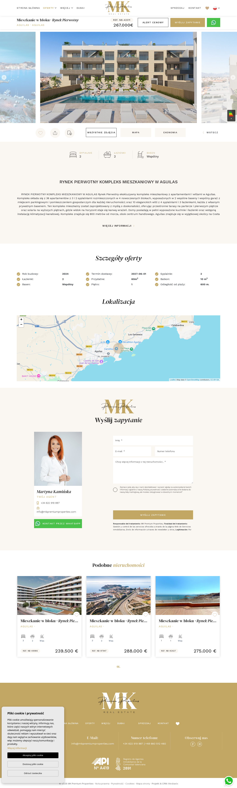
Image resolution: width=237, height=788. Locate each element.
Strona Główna (28, 8)
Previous (3, 77)
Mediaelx (173, 783)
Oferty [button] (48, 8)
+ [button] (21, 319)
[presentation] (130, 502)
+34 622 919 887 (48, 502)
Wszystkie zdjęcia (101, 132)
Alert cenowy (153, 22)
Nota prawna (102, 783)
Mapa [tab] (135, 132)
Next (233, 77)
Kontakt (194, 8)
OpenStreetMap (193, 380)
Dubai (81, 8)
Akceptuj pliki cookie (33, 755)
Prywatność (117, 783)
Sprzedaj (177, 8)
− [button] (21, 324)
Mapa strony (143, 783)
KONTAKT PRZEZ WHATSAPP (58, 523)
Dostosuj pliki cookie (33, 764)
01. (118, 666)
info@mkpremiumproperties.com (92, 743)
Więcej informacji (118, 225)
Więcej (65, 8)
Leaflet (172, 380)
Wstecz (210, 132)
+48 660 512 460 (155, 743)
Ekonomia (170, 132)
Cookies (129, 783)
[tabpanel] (49, 616)
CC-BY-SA (214, 380)
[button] (55, 133)
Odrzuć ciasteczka (33, 773)
